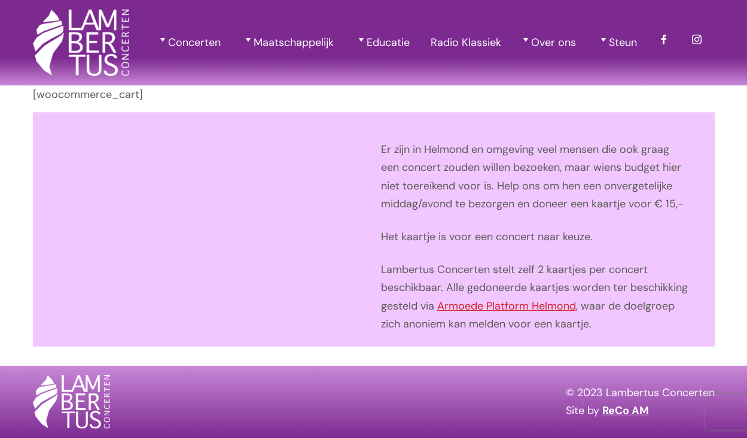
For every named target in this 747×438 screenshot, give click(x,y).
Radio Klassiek (466, 42)
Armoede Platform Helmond (506, 306)
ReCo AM (625, 410)
